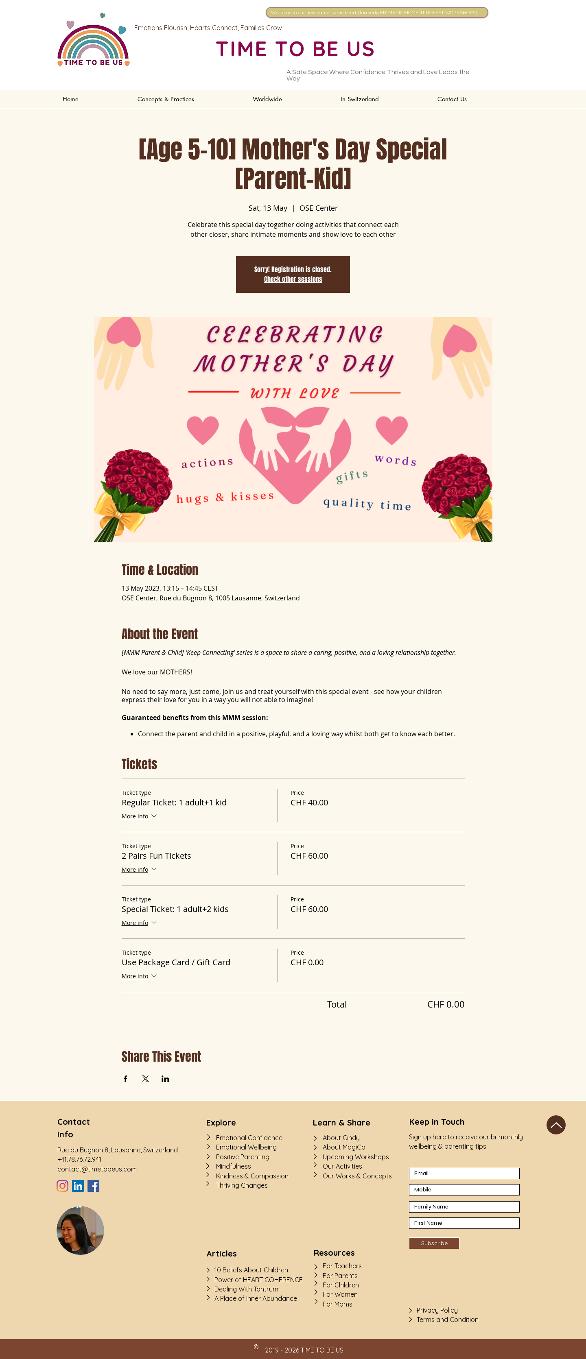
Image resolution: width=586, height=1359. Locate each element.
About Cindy (341, 1138)
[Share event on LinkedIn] (165, 1078)
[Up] (556, 1124)
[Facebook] (93, 1186)
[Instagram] (62, 1186)
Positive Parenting (242, 1157)
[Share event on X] (145, 1078)
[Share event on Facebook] (125, 1078)
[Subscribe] (434, 1243)
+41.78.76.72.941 (79, 1159)
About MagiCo (344, 1147)
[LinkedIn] (78, 1186)
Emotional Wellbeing (246, 1147)
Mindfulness (233, 1166)
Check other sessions (293, 279)
